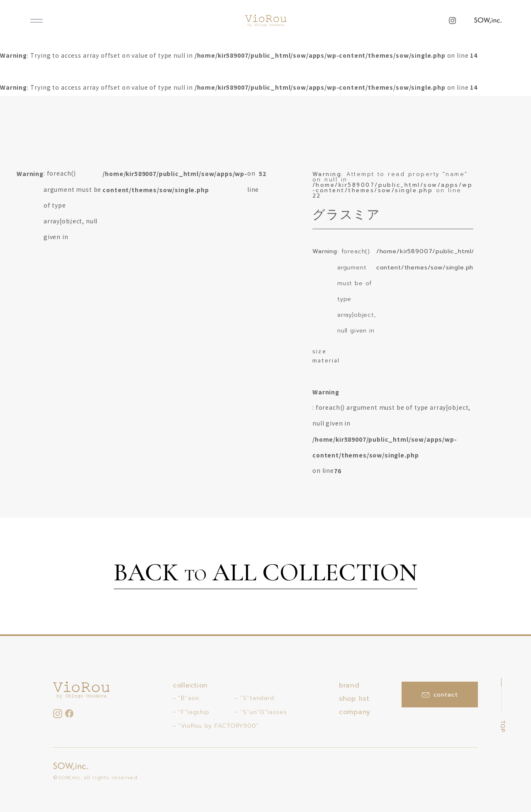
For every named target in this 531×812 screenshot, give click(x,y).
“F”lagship (193, 712)
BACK (265, 573)
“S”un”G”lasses (263, 712)
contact (440, 694)
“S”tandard (257, 698)
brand (349, 685)
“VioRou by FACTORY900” (218, 726)
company (354, 712)
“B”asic (189, 698)
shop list (354, 699)
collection (190, 685)
